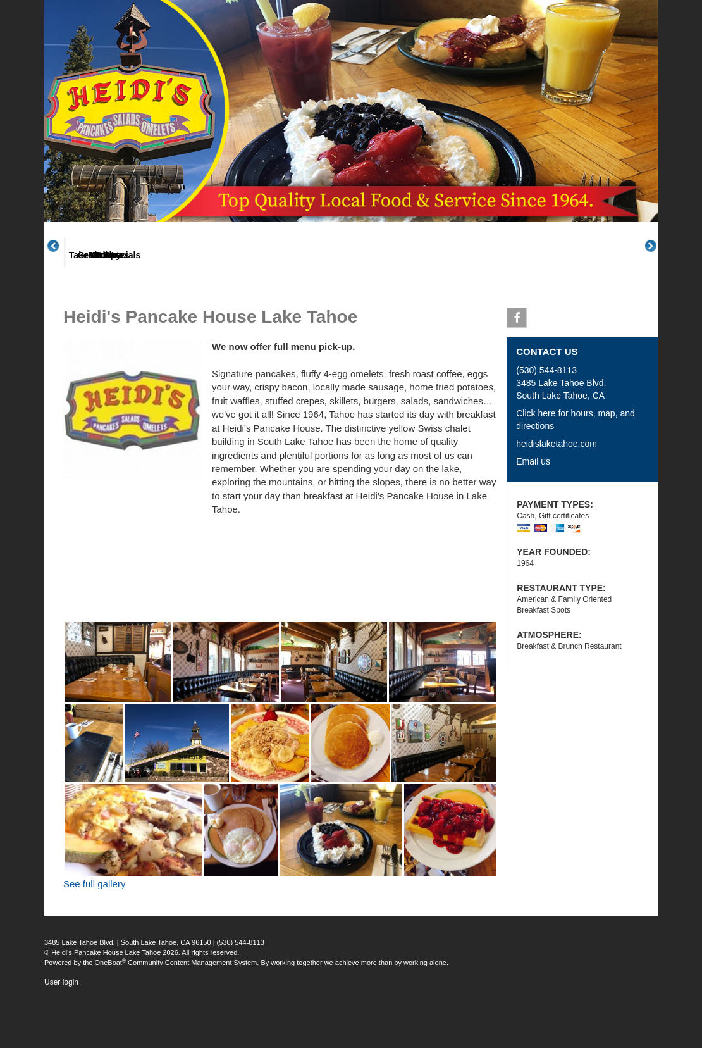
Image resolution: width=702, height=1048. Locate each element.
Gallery (402, 303)
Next (657, 269)
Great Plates (252, 303)
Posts (477, 303)
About (100, 303)
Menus (176, 303)
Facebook (517, 367)
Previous (60, 269)
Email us (533, 509)
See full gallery (94, 931)
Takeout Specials (326, 303)
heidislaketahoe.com (556, 491)
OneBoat (110, 1010)
